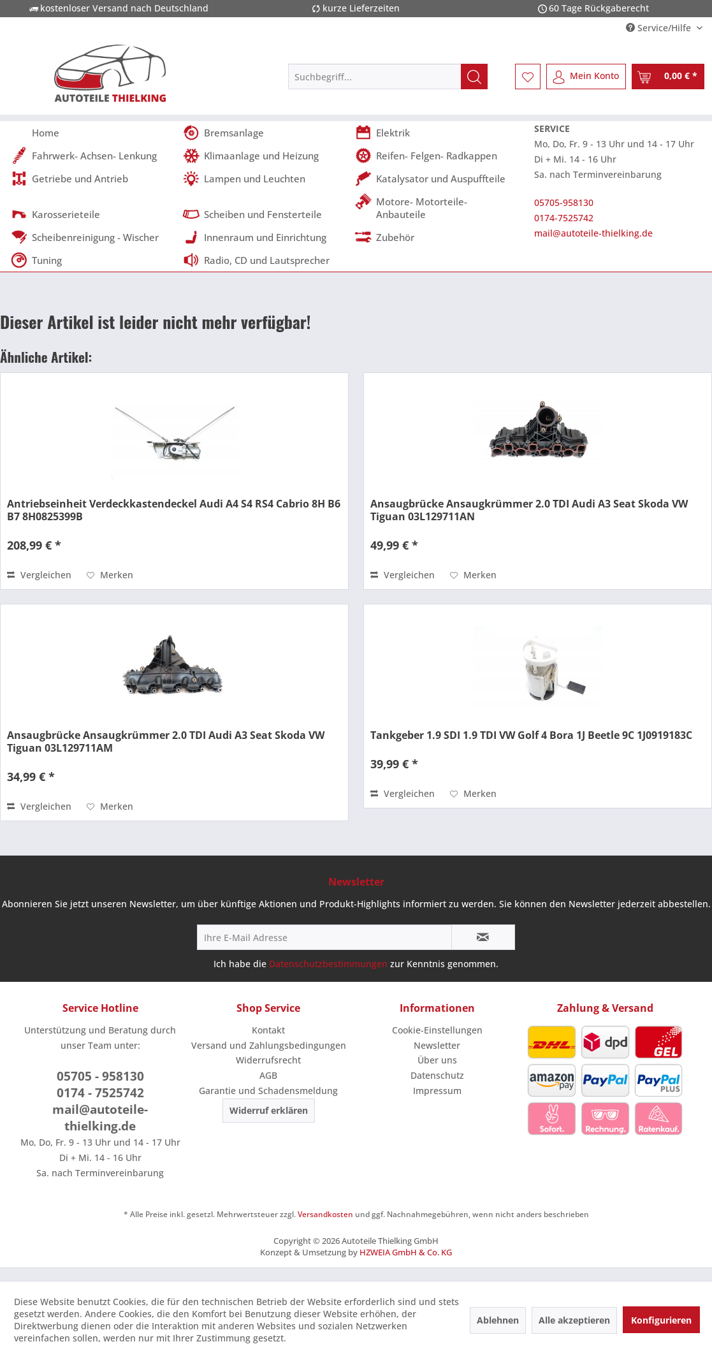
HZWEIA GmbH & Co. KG (406, 1252)
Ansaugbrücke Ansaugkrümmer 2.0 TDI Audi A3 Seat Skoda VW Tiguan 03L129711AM (165, 741)
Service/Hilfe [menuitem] (660, 28)
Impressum (437, 1090)
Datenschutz (437, 1075)
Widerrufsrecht (268, 1060)
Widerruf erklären (268, 1110)
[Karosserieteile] (92, 214)
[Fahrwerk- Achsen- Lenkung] (92, 155)
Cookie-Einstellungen (437, 1030)
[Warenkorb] (668, 76)
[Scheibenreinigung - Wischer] (92, 237)
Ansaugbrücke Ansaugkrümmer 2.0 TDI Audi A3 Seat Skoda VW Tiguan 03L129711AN (529, 510)
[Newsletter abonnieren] (483, 937)
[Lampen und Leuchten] (264, 178)
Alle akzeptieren (574, 1320)
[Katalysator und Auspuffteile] (437, 178)
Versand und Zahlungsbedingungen (268, 1045)
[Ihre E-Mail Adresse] (324, 937)
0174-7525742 (563, 218)
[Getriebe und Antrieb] (92, 178)
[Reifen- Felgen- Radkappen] (437, 155)
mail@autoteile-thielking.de (593, 233)
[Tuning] (92, 260)
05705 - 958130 (100, 1076)
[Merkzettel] (528, 76)
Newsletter (437, 1045)
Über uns (437, 1060)
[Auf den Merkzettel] (110, 575)
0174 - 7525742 (100, 1092)
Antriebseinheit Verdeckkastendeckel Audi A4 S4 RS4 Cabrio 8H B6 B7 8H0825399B (173, 510)
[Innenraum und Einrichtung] (264, 237)
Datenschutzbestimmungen (328, 964)
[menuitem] (388, 76)
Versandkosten (325, 1214)
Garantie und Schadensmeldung (268, 1090)
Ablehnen (498, 1320)
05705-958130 (563, 202)
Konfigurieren (661, 1320)
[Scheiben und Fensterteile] (264, 214)
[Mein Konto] (586, 76)
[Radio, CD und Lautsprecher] (264, 260)
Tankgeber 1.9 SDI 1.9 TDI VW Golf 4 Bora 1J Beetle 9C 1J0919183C (531, 735)
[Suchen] (474, 76)
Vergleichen (39, 575)
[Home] (92, 132)
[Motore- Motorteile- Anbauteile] (437, 208)
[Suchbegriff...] (388, 76)
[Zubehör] (437, 237)
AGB (268, 1075)
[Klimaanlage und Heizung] (264, 155)
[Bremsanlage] (264, 132)
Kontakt (268, 1030)
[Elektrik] (437, 132)
